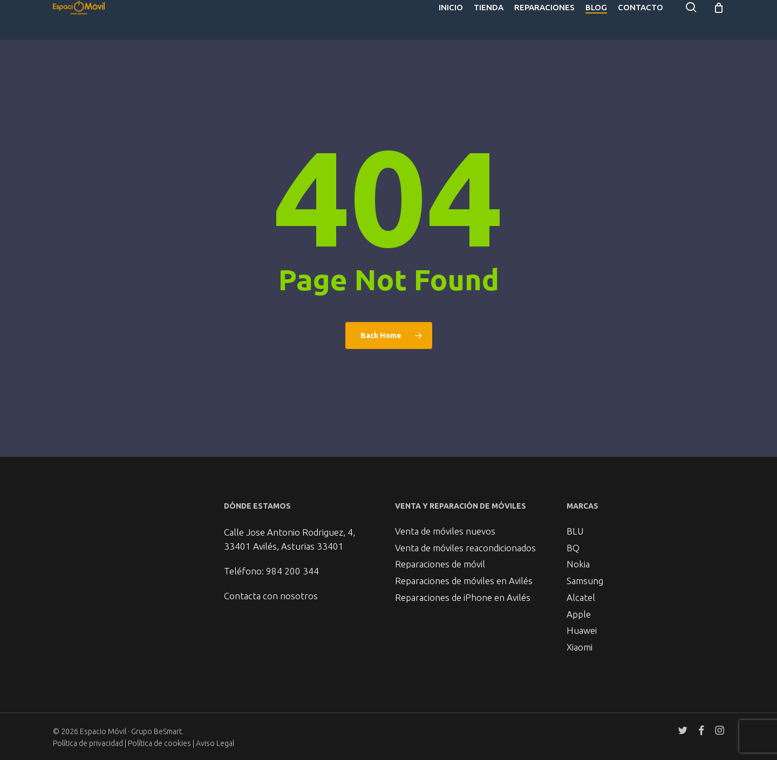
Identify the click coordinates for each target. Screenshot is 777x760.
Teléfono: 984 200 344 (271, 557)
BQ (573, 536)
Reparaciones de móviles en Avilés (464, 573)
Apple (579, 610)
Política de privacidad (88, 743)
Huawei (582, 628)
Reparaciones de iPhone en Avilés (462, 591)
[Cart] (719, 20)
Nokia (578, 555)
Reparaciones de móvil (440, 555)
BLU (575, 518)
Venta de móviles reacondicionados (465, 536)
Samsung (585, 573)
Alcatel (581, 591)
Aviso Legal (215, 743)
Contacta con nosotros (271, 582)
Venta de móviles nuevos (445, 518)
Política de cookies (160, 743)
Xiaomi (579, 646)
